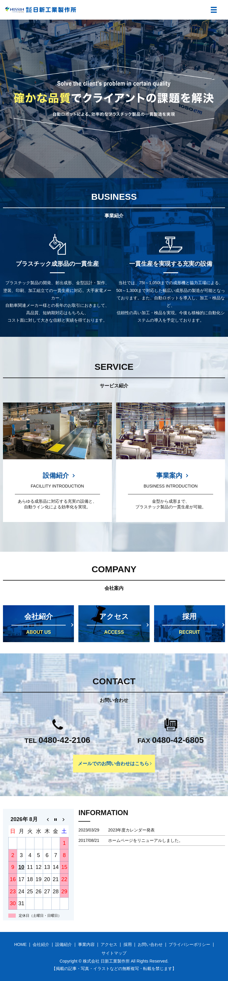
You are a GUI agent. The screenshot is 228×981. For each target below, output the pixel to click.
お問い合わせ (150, 944)
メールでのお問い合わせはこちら (113, 763)
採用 (128, 944)
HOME (20, 944)
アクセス (109, 944)
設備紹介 (56, 475)
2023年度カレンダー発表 (131, 830)
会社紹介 (41, 944)
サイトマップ (114, 953)
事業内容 (86, 944)
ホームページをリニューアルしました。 (145, 840)
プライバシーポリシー (189, 944)
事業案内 (169, 475)
